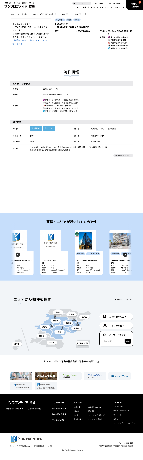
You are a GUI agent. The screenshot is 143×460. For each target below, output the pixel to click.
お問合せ (51, 453)
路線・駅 (86, 7)
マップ (93, 7)
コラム (115, 426)
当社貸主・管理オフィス (122, 417)
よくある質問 (118, 413)
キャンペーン (119, 7)
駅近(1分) (91, 418)
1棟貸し (76, 422)
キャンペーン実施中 (95, 426)
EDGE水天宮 (66, 14)
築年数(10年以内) (94, 414)
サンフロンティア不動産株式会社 (20, 453)
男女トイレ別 (49, 128)
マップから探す (58, 426)
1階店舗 (76, 418)
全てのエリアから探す (125, 306)
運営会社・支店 (118, 409)
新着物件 (77, 414)
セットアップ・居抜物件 (97, 422)
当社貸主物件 (35, 128)
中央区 (34, 14)
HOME (12, 14)
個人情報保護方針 (39, 453)
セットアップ (109, 7)
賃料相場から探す (59, 415)
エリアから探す (22, 14)
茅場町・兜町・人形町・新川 (48, 14)
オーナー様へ (99, 3)
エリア (79, 7)
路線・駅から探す (59, 421)
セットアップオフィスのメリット (125, 430)
